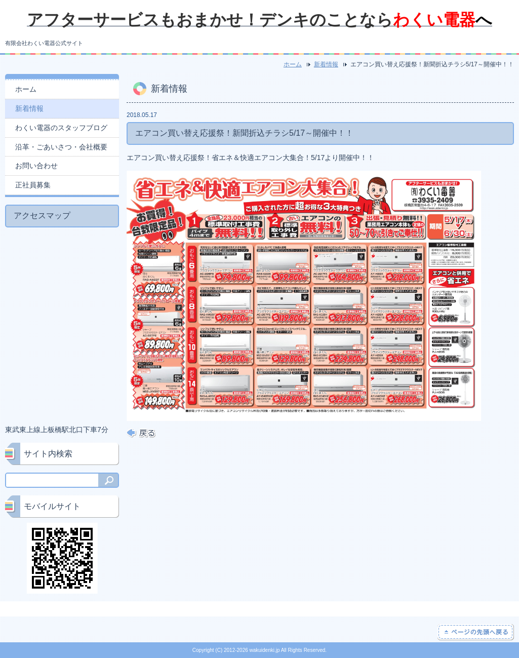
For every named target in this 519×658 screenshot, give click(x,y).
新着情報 (326, 64)
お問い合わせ (36, 166)
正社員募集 (33, 185)
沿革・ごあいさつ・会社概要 (61, 147)
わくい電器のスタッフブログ (61, 128)
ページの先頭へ (475, 632)
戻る (141, 433)
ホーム (293, 64)
